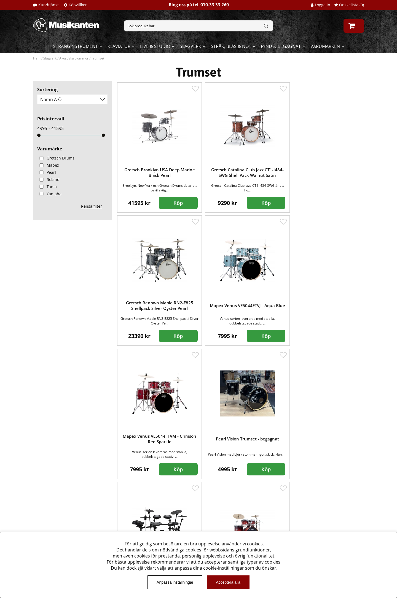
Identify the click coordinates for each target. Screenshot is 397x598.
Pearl (46, 172)
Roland (48, 179)
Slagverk (190, 46)
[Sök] (198, 25)
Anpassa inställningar (175, 582)
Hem (37, 58)
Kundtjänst (48, 4)
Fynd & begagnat (281, 46)
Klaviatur (119, 46)
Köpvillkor (78, 4)
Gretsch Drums (55, 158)
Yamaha (49, 193)
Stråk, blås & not (231, 46)
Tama (47, 186)
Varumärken (325, 46)
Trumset (97, 58)
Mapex (48, 165)
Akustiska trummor (73, 58)
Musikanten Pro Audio (56, 529)
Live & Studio (155, 46)
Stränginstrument (75, 46)
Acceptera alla (228, 582)
